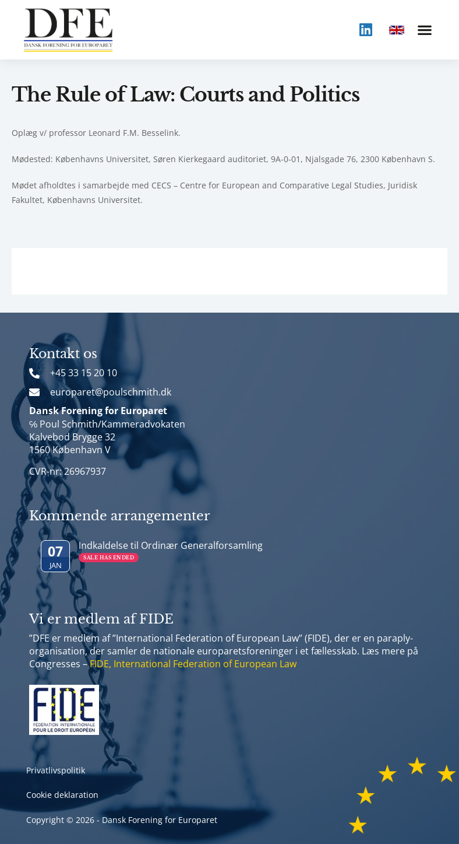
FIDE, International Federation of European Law (193, 663)
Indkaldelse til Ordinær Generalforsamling (171, 545)
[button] (424, 29)
